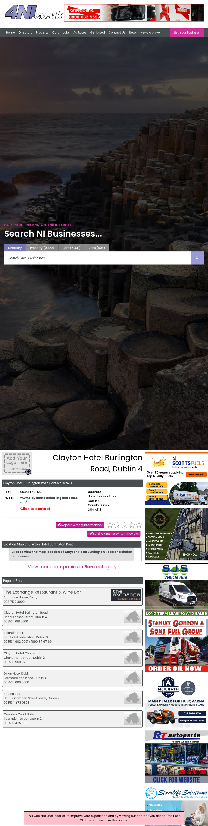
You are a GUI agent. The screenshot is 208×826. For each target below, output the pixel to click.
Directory (25, 32)
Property (42, 32)
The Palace (12, 694)
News (133, 32)
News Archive (150, 32)
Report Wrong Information (81, 525)
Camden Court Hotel (19, 714)
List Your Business (187, 32)
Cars (55, 32)
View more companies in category (72, 567)
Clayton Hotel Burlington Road (26, 612)
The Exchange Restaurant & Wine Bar (42, 592)
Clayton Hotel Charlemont (23, 653)
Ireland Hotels (14, 633)
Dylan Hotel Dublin (17, 673)
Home (10, 32)
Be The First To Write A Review (115, 534)
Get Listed (97, 32)
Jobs (66, 32)
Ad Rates (79, 32)
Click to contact (35, 508)
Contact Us (117, 32)
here (91, 820)
